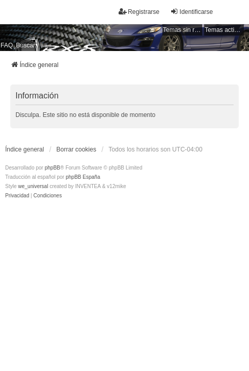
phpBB (52, 168)
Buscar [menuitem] (25, 45)
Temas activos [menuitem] (224, 29)
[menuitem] (17, 195)
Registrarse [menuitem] (139, 11)
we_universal (33, 186)
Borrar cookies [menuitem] (76, 149)
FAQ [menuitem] (7, 45)
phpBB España (82, 177)
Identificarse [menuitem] (191, 11)
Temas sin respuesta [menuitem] (182, 29)
